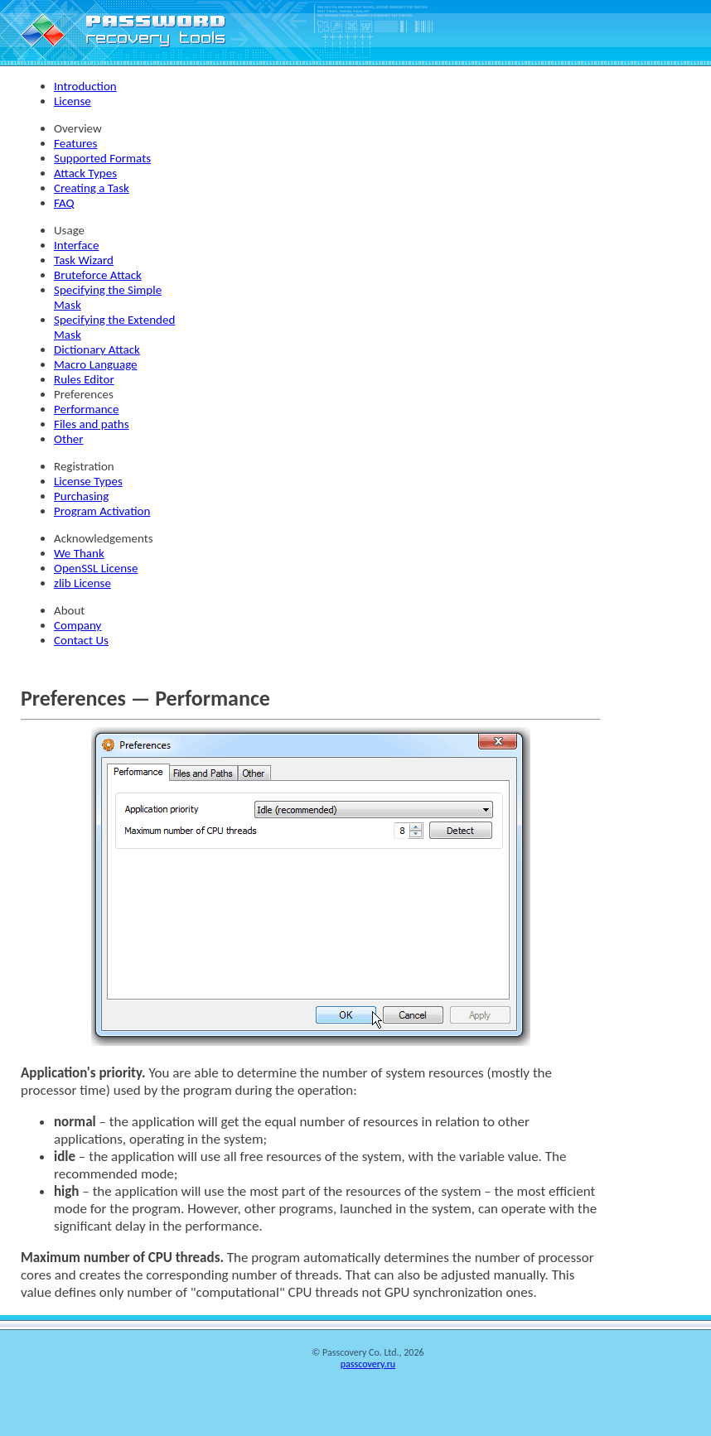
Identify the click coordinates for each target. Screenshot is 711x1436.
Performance (86, 409)
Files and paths (91, 424)
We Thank (79, 553)
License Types (88, 481)
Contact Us (81, 640)
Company (77, 625)
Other (69, 438)
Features (75, 143)
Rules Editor (84, 379)
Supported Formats (102, 158)
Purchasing (81, 496)
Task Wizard (84, 260)
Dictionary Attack (97, 349)
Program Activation (102, 511)
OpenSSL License (96, 568)
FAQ (64, 202)
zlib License (82, 583)
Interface (76, 245)
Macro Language (96, 364)
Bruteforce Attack (98, 274)
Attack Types (85, 173)
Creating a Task (91, 188)
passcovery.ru (368, 1364)
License (72, 101)
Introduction (85, 86)
